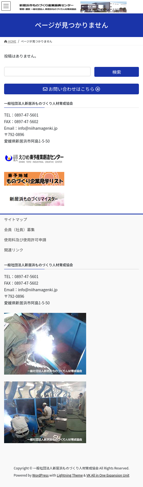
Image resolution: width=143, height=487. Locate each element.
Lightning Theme (70, 475)
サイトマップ (15, 219)
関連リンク (13, 250)
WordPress (40, 475)
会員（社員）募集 (19, 229)
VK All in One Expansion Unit (107, 475)
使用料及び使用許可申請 (25, 239)
